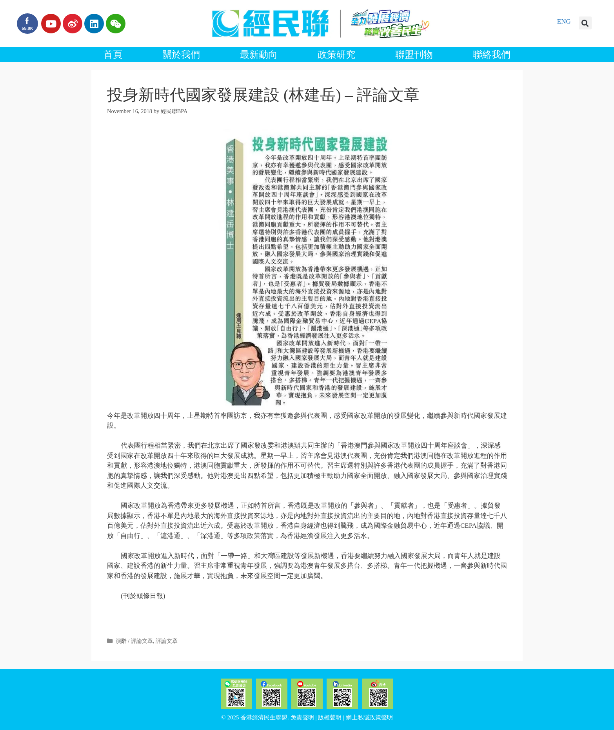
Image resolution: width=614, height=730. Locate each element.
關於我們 (181, 54)
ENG (564, 21)
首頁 (113, 54)
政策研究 (336, 54)
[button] (585, 22)
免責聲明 (302, 717)
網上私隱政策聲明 (369, 717)
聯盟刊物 (414, 54)
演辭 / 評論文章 (134, 641)
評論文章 (167, 641)
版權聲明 (330, 717)
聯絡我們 (491, 54)
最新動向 (259, 54)
